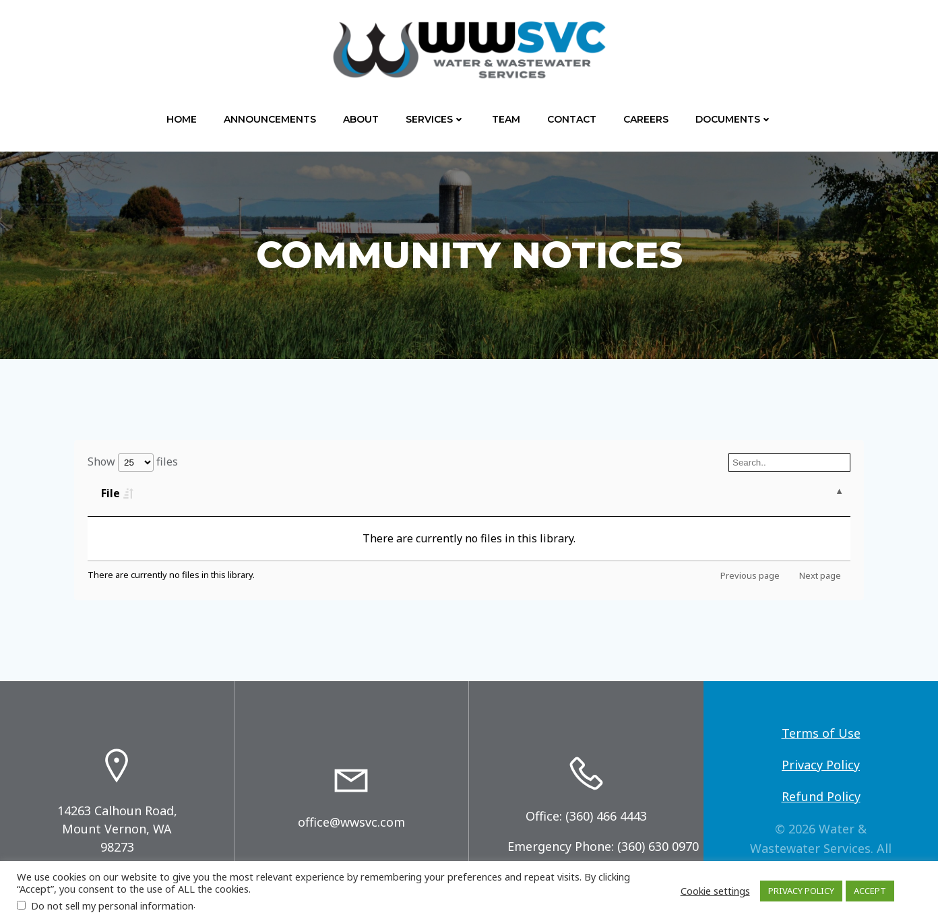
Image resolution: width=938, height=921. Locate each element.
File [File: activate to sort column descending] (110, 493)
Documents (733, 119)
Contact (571, 119)
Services (435, 119)
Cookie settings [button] (715, 890)
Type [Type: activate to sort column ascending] (349, 493)
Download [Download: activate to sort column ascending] (710, 493)
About (361, 119)
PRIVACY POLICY (801, 891)
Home (181, 119)
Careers (645, 119)
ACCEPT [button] (870, 891)
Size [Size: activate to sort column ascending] (226, 493)
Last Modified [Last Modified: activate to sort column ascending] (501, 493)
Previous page (750, 575)
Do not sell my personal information (112, 905)
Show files (133, 461)
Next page (820, 575)
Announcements (270, 119)
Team (506, 119)
